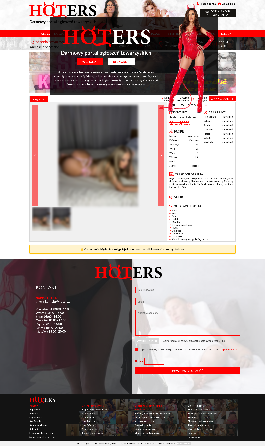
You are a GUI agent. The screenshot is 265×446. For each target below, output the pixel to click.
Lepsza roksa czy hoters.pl (148, 405)
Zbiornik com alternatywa (201, 425)
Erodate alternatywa (199, 417)
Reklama (33, 413)
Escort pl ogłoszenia (93, 432)
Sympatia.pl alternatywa (42, 436)
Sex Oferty (88, 425)
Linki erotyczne (196, 405)
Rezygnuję (121, 62)
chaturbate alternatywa (147, 432)
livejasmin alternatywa (41, 432)
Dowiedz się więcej (166, 443)
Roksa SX (34, 429)
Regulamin (34, 409)
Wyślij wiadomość (187, 371)
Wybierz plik (147, 341)
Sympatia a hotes (38, 425)
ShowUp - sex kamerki (199, 409)
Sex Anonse (88, 421)
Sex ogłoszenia (143, 425)
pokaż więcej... (231, 349)
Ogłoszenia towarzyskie (95, 409)
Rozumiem (183, 443)
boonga (192, 432)
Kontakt (33, 405)
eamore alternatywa (145, 429)
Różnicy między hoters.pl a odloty (152, 413)
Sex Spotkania (89, 429)
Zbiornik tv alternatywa (200, 429)
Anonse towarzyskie (93, 405)
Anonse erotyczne (144, 421)
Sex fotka (140, 409)
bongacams (194, 436)
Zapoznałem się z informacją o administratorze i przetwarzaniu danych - (189, 349)
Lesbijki (226, 33)
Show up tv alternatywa (200, 421)
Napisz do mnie (222, 98)
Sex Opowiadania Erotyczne (202, 413)
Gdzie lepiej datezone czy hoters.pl (153, 417)
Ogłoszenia (35, 417)
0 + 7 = (139, 361)
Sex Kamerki (88, 413)
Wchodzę (90, 62)
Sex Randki (35, 421)
